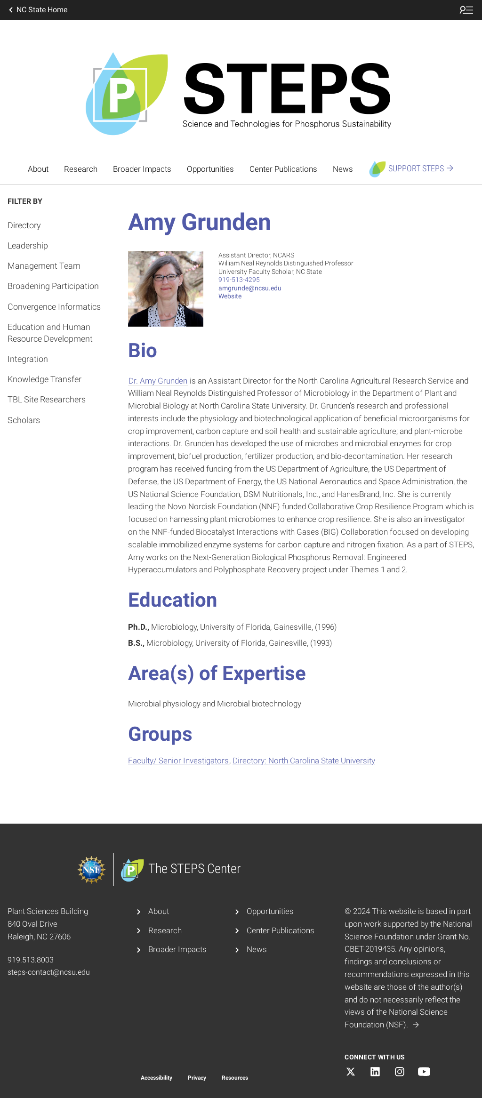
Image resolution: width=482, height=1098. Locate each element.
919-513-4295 (239, 279)
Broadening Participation (53, 286)
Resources (235, 1077)
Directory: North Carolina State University (304, 760)
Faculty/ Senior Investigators (178, 760)
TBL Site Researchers (47, 399)
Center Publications (283, 169)
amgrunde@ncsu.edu (249, 288)
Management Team (44, 266)
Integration (28, 359)
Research (80, 169)
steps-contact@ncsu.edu (49, 972)
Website (229, 296)
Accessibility (156, 1077)
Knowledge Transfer (44, 379)
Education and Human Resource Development (50, 333)
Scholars (24, 420)
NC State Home (37, 10)
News (343, 169)
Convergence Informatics (54, 307)
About (38, 169)
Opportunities (210, 169)
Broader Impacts (142, 169)
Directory (24, 225)
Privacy (197, 1077)
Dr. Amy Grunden (158, 380)
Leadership (28, 245)
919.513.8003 (31, 959)
